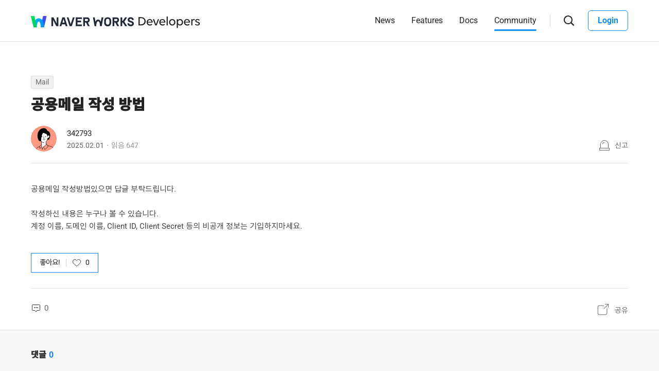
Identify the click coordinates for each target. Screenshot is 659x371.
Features (427, 20)
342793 (79, 133)
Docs (468, 20)
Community (515, 20)
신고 (621, 145)
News (385, 20)
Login (608, 20)
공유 (621, 310)
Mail (42, 82)
